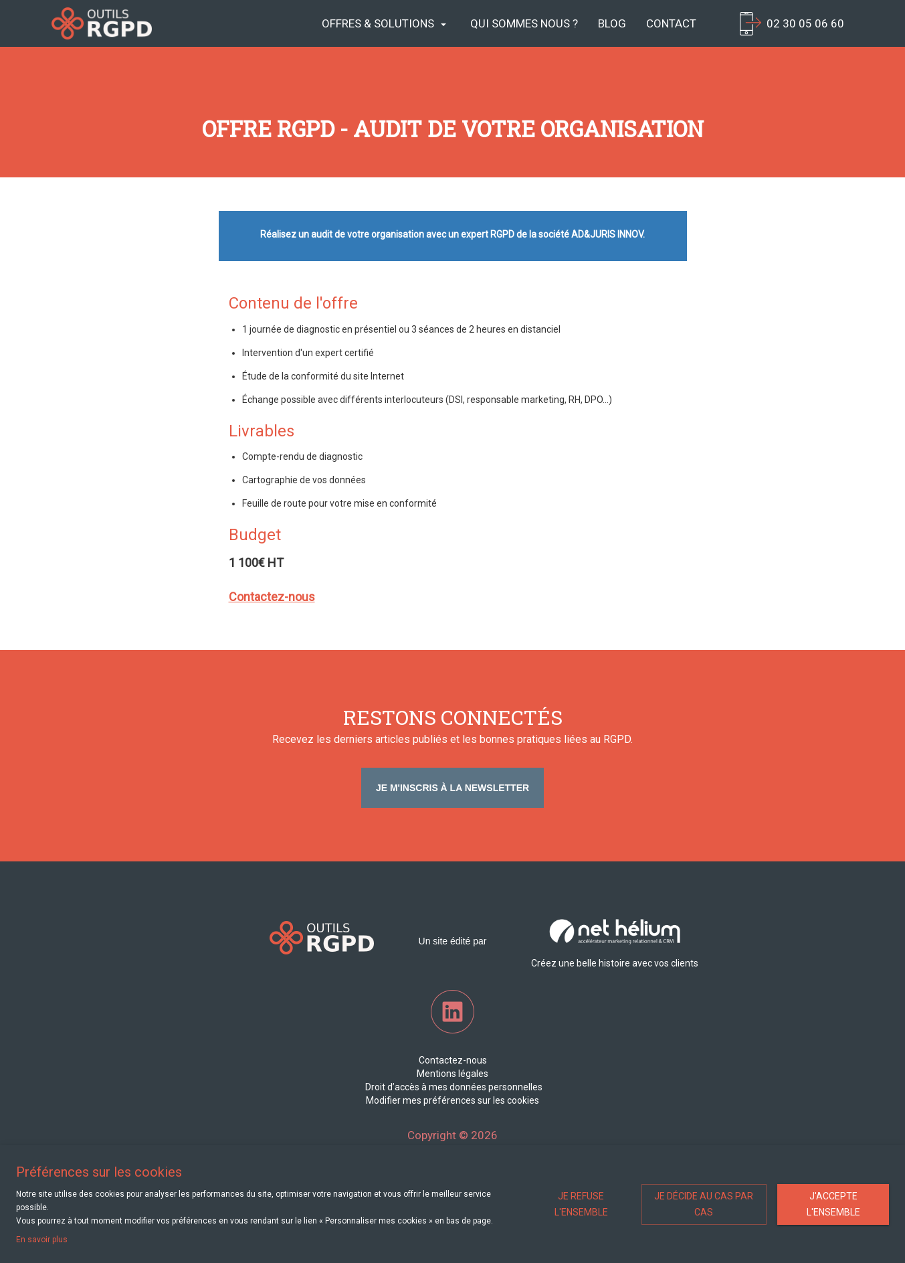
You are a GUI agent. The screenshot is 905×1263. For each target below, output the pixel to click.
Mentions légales (452, 1073)
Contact (671, 23)
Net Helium (102, 23)
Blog (612, 23)
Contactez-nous (453, 1060)
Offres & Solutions (384, 23)
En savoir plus (42, 1239)
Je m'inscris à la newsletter (452, 787)
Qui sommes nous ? (524, 23)
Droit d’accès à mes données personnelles (452, 1087)
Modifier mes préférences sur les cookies (452, 1100)
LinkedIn (452, 1011)
